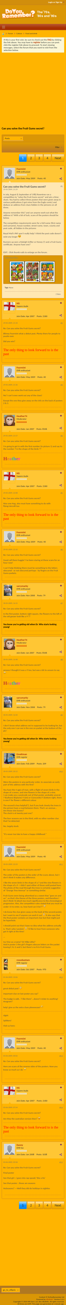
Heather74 (22, 416)
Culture (19, 33)
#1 (62, 186)
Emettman (22, 754)
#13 (61, 1056)
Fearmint (21, 168)
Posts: (40, 178)
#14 (61, 1107)
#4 (62, 436)
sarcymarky (22, 586)
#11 (61, 864)
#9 (62, 715)
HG (18, 303)
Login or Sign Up (56, 2)
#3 (62, 385)
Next (58, 158)
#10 (61, 771)
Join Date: (21, 178)
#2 (62, 323)
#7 (62, 603)
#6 (62, 550)
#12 (61, 977)
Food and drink (31, 33)
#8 (62, 660)
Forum (10, 33)
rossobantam (23, 960)
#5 (62, 493)
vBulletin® (50, 1299)
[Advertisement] (33, 87)
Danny (20, 1145)
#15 (61, 1162)
